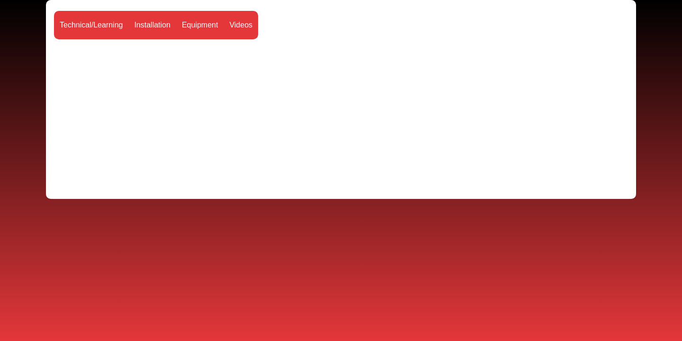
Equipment (200, 25)
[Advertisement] (341, 116)
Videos (240, 25)
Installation (152, 25)
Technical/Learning (91, 25)
